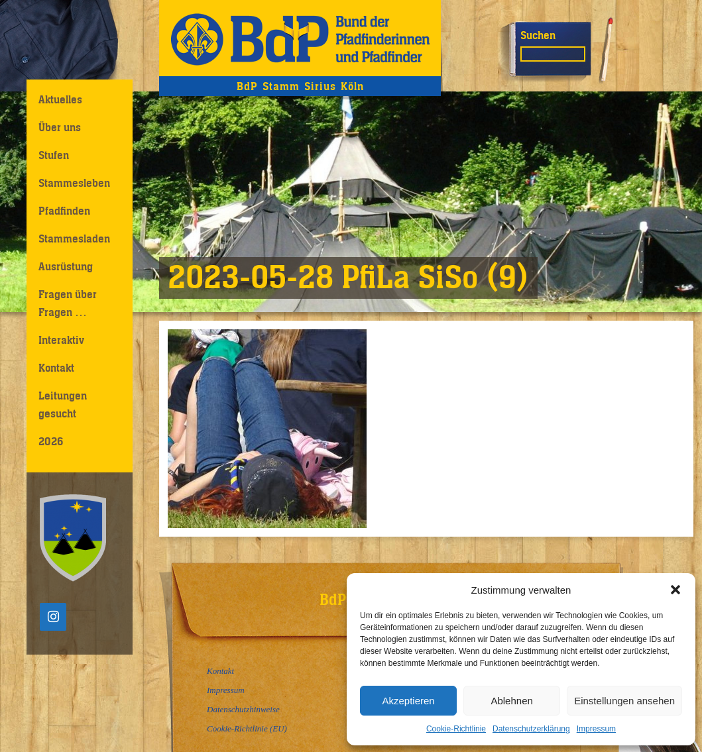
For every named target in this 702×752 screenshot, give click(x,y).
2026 (50, 441)
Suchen (538, 35)
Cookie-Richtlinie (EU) (247, 728)
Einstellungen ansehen (624, 700)
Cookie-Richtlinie (456, 728)
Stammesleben (74, 182)
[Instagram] (53, 617)
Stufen (53, 155)
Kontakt (56, 367)
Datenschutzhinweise (243, 709)
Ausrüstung (65, 266)
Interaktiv (61, 340)
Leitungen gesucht (62, 404)
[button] (675, 589)
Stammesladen (74, 238)
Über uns (59, 127)
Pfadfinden (64, 210)
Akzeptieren (408, 700)
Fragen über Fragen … (67, 303)
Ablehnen (511, 700)
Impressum (596, 728)
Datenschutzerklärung (531, 728)
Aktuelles (60, 99)
